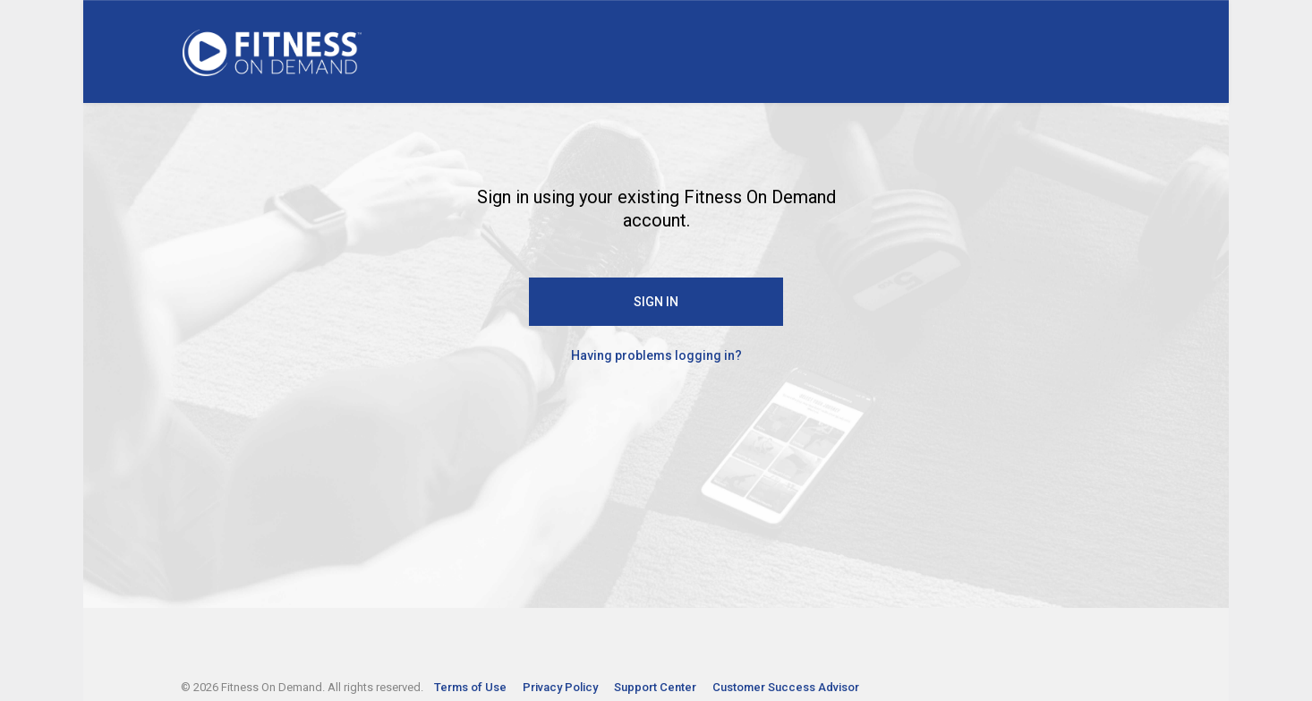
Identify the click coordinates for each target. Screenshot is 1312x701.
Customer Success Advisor (785, 687)
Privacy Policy (562, 687)
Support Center (656, 687)
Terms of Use (471, 687)
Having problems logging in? (656, 355)
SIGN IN (656, 302)
